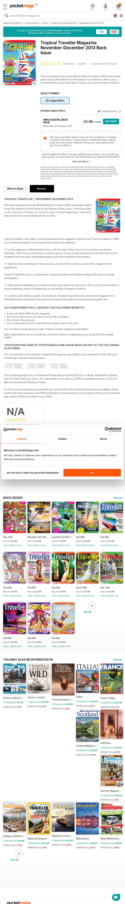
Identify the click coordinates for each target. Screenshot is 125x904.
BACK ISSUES (13, 497)
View (5, 545)
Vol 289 (104, 537)
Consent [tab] (22, 438)
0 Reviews (68, 63)
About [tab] (103, 438)
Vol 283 (7, 638)
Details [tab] (62, 438)
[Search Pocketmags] (7, 16)
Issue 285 (81, 587)
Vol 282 (32, 638)
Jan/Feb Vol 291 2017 (62, 537)
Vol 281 (56, 638)
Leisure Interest (32, 23)
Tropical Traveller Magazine (63, 23)
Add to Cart (15, 545)
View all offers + (81, 161)
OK (92, 472)
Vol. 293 (7, 537)
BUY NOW (111, 121)
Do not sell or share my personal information (33, 472)
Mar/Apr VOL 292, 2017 (38, 537)
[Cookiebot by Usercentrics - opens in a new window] (107, 429)
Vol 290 (80, 537)
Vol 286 (56, 587)
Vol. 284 (105, 587)
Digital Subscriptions (12, 23)
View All (117, 497)
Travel (45, 23)
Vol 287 (32, 587)
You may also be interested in (28, 659)
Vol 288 (7, 587)
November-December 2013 (91, 23)
